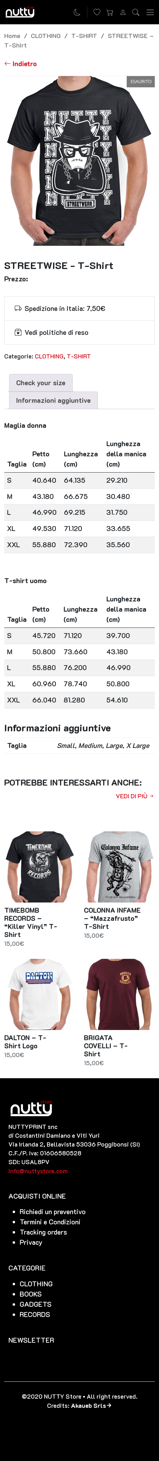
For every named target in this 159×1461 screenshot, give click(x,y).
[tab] (40, 383)
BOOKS (31, 1294)
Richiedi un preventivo (53, 1211)
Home (12, 35)
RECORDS (35, 1314)
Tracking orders (43, 1232)
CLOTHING (46, 35)
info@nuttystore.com (38, 1171)
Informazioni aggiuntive (53, 400)
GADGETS (36, 1304)
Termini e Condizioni (50, 1221)
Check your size (40, 382)
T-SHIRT (84, 35)
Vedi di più (135, 796)
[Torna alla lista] (20, 64)
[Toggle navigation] (150, 12)
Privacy (31, 1242)
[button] (109, 12)
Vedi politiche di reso (56, 332)
